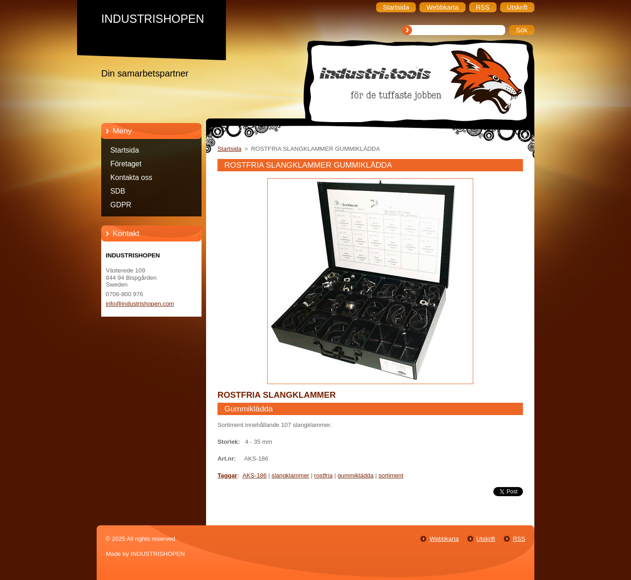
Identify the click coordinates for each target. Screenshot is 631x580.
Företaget (125, 164)
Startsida (124, 150)
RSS (519, 538)
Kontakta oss (131, 177)
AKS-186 (255, 475)
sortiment (390, 475)
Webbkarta (444, 538)
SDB (117, 191)
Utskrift (485, 538)
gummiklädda (355, 475)
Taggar (227, 475)
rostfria (323, 475)
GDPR (120, 205)
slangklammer (291, 475)
